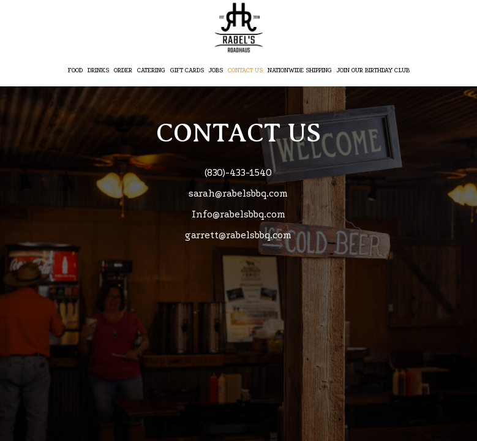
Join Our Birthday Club (373, 70)
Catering (151, 70)
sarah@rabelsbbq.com (238, 193)
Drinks (98, 70)
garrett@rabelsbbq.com (238, 235)
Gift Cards (187, 70)
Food (75, 70)
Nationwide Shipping (300, 70)
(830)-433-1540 (238, 172)
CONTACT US (245, 70)
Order (123, 70)
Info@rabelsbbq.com (238, 214)
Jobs (216, 70)
